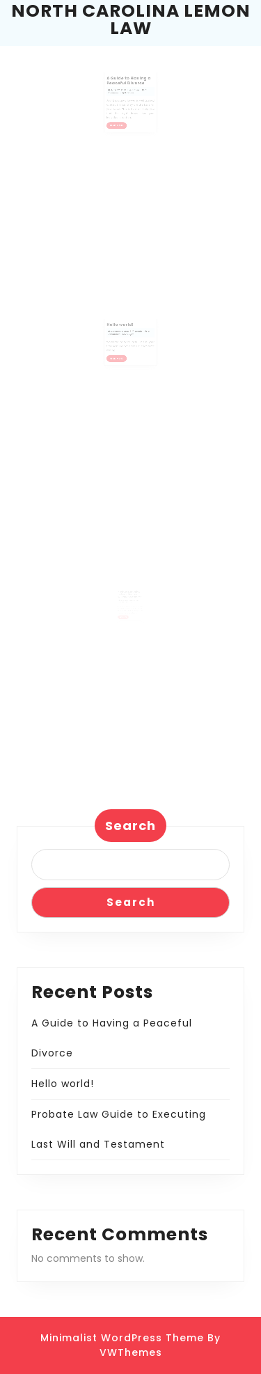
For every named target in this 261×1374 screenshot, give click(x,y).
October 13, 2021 (122, 337)
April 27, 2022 (121, 96)
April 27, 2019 (125, 605)
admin (135, 96)
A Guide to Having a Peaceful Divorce (129, 88)
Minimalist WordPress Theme (122, 1338)
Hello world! (122, 331)
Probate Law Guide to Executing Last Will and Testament (130, 599)
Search (130, 825)
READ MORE (120, 125)
